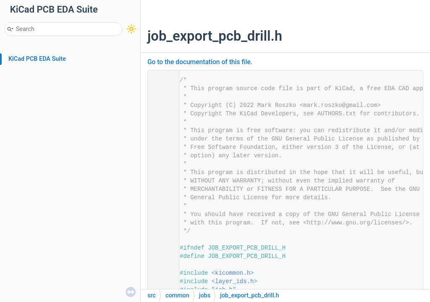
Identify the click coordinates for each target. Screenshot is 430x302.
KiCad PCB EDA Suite (37, 58)
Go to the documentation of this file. (199, 62)
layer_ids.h (234, 281)
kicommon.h (232, 273)
